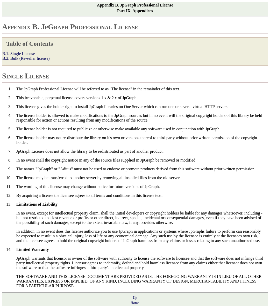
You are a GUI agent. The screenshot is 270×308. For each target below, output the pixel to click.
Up (135, 298)
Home (135, 303)
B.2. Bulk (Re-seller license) (26, 58)
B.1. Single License (18, 53)
